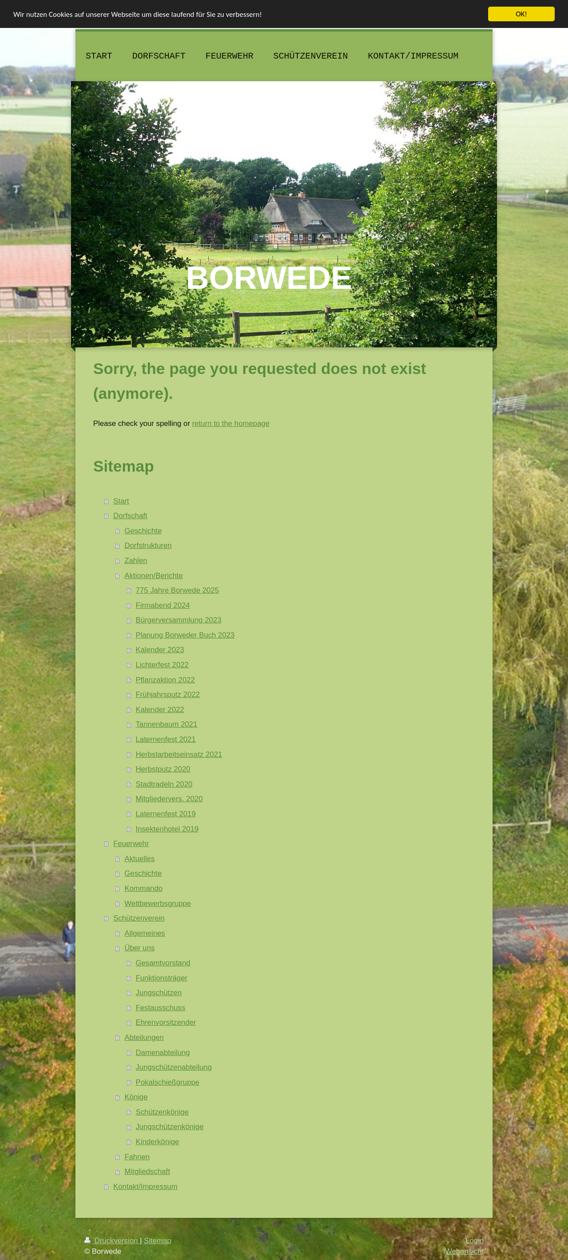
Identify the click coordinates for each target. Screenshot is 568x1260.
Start (121, 500)
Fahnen (137, 1157)
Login (474, 1240)
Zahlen (136, 560)
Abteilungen (144, 1037)
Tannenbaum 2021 (166, 724)
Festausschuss (160, 1008)
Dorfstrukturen (148, 545)
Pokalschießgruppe (168, 1082)
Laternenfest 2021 (166, 739)
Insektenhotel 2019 (167, 829)
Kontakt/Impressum (145, 1186)
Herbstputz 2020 (163, 769)
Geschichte (143, 531)
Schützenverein (139, 918)
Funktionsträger (162, 977)
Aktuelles (140, 858)
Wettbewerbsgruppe (158, 903)
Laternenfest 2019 (166, 814)
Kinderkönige (157, 1142)
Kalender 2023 (160, 650)
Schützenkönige (162, 1112)
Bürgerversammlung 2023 (178, 620)
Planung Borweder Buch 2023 (185, 635)
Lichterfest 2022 (162, 665)
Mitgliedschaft (147, 1171)
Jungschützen (159, 992)
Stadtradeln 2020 (164, 784)
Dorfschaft (130, 516)
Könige (136, 1097)
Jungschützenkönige (170, 1126)
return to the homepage (230, 423)
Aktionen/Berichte (154, 575)
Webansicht (464, 1251)
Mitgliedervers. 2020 (169, 799)
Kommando (144, 888)
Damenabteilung (163, 1052)
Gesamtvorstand (163, 963)
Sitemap (157, 1240)
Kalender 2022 (160, 709)
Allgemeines (145, 933)
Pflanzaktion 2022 (165, 680)
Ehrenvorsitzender (166, 1022)
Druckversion (112, 1240)
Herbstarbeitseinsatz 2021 (179, 754)
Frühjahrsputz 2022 (168, 694)
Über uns (140, 948)
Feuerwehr (131, 843)
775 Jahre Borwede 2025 (177, 590)
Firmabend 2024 (163, 605)
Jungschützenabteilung (174, 1067)
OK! (521, 14)
